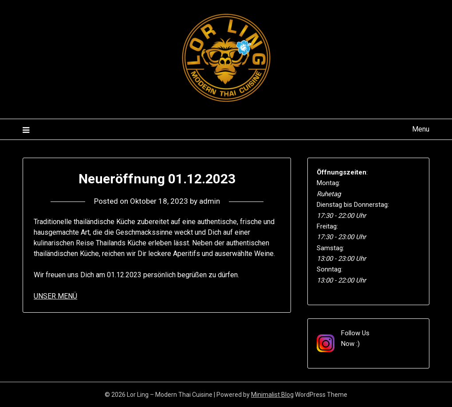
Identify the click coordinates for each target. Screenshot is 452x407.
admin (209, 201)
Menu (420, 129)
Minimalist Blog (272, 394)
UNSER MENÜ (55, 296)
